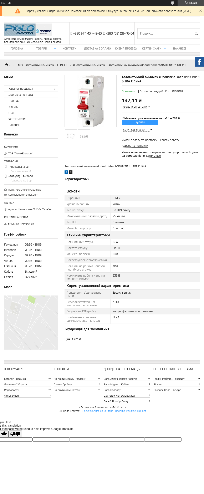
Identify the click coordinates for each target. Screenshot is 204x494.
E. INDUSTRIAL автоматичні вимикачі (81, 65)
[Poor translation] (15, 434)
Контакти (69, 48)
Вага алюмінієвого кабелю (120, 378)
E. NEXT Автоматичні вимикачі (34, 65)
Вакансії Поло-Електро (167, 390)
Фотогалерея (17, 118)
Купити (140, 122)
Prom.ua (122, 407)
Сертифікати (151, 48)
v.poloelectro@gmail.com (23, 194)
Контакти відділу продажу (69, 378)
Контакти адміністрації (67, 390)
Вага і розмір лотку (116, 401)
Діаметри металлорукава (119, 395)
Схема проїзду (126, 48)
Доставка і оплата (97, 48)
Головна (16, 48)
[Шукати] (196, 33)
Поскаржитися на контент (97, 411)
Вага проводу (112, 390)
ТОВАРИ (41, 48)
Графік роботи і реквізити (169, 378)
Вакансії (179, 48)
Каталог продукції (21, 88)
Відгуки (14, 106)
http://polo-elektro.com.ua (24, 189)
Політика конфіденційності (131, 411)
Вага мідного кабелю (117, 384)
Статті (12, 112)
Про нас (14, 100)
